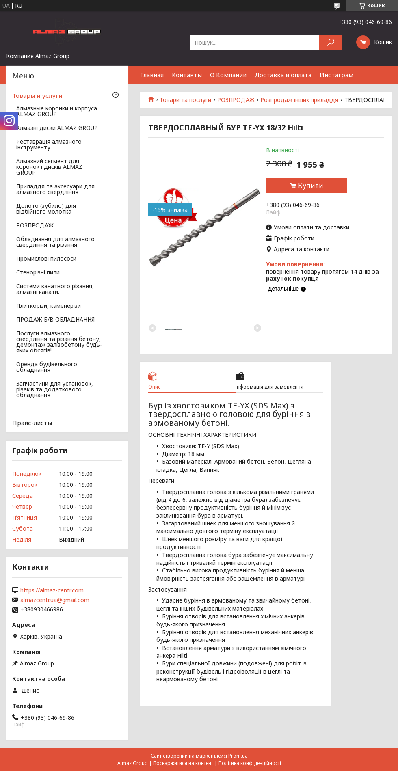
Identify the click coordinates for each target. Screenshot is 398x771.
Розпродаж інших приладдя (299, 100)
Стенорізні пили (38, 273)
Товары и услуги (37, 95)
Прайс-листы (32, 423)
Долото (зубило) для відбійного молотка (46, 209)
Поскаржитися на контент (183, 763)
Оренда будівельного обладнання (46, 367)
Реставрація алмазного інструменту (49, 145)
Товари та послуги (185, 100)
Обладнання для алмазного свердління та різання (55, 242)
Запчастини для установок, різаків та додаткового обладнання (54, 390)
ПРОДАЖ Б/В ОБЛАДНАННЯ (55, 320)
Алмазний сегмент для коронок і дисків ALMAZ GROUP (49, 167)
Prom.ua (238, 755)
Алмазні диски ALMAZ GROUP (57, 128)
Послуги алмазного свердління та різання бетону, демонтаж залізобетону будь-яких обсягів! (59, 342)
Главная (152, 75)
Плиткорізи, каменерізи (48, 306)
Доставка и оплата (283, 75)
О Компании (228, 75)
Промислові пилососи (46, 259)
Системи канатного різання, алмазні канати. (55, 289)
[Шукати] (330, 42)
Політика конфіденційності (249, 763)
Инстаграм (336, 75)
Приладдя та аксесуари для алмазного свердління (55, 190)
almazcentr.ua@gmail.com (54, 600)
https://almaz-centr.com (52, 590)
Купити (310, 185)
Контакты (187, 75)
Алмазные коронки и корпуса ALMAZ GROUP (56, 112)
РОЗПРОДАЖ (236, 100)
